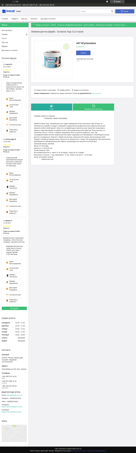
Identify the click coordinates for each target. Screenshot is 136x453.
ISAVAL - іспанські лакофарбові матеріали (66, 25)
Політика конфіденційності (97, 451)
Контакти (34, 19)
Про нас (24, 19)
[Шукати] (112, 11)
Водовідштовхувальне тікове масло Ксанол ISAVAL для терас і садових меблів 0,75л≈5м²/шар (14, 250)
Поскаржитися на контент (80, 451)
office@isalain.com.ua (14, 395)
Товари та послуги (42, 25)
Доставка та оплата (48, 19)
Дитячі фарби (89, 25)
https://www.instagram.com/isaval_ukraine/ (13, 407)
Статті (4, 38)
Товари (14, 19)
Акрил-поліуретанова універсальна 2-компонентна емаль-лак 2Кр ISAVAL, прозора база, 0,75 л (15, 87)
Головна (5, 19)
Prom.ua (78, 449)
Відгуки (4, 46)
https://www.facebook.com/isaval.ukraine (13, 412)
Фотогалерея (7, 30)
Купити (83, 53)
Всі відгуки (14, 308)
